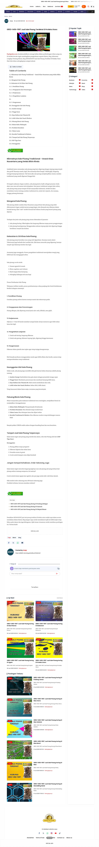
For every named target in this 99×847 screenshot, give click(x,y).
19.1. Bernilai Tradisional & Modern (20, 134)
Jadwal (37, 6)
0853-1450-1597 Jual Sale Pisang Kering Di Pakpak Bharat (28, 509)
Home (31, 6)
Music (87, 83)
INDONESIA (21, 11)
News (74, 86)
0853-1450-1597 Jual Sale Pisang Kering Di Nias (63, 1)
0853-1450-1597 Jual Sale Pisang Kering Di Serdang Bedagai (29, 504)
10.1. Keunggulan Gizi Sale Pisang (19, 105)
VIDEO (82, 11)
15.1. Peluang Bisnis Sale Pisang (19, 121)
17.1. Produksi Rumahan (16, 128)
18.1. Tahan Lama (14, 131)
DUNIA (45, 11)
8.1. (10, 99)
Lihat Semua (60, 597)
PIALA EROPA (30, 11)
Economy (87, 80)
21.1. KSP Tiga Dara (15, 140)
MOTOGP (60, 11)
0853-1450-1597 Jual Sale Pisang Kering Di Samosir (26, 506)
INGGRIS (39, 11)
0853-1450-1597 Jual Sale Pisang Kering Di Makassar (49, 624)
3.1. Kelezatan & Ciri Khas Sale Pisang (21, 83)
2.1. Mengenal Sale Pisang (17, 80)
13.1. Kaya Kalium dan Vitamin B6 (19, 115)
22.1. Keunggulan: (14, 143)
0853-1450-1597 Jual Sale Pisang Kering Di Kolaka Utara (49, 661)
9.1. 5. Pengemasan (15, 102)
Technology (74, 89)
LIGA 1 (14, 11)
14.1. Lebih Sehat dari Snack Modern (20, 118)
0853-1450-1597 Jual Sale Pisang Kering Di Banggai (84, 69)
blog (20, 537)
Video (87, 89)
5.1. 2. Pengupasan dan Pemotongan (20, 89)
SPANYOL (52, 11)
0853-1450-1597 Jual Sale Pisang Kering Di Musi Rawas (20, 624)
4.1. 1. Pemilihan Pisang (16, 86)
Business (74, 80)
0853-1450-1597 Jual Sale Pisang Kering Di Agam (20, 661)
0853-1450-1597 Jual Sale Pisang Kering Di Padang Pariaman (84, 47)
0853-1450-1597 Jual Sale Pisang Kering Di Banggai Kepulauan (84, 40)
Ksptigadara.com (12, 54)
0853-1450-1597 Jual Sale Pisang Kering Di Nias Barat (48, 741)
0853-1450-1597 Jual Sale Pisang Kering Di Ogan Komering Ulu (84, 33)
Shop (87, 86)
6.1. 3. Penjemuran (14, 93)
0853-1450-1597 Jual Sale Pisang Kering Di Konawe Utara (84, 54)
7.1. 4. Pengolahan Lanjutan (17, 96)
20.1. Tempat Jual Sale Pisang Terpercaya (22, 137)
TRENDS (8, 11)
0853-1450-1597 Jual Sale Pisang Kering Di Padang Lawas (48, 678)
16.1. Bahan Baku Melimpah (17, 124)
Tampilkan (34, 586)
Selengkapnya (22, 632)
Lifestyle (74, 83)
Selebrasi (50, 6)
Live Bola (59, 6)
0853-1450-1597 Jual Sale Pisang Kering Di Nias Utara (48, 699)
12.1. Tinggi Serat (14, 112)
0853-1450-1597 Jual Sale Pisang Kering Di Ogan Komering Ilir (84, 62)
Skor (44, 6)
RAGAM (75, 11)
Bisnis (10, 16)
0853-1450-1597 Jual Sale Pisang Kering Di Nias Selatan (48, 720)
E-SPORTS (67, 11)
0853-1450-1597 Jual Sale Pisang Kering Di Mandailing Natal (48, 784)
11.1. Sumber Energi (15, 108)
